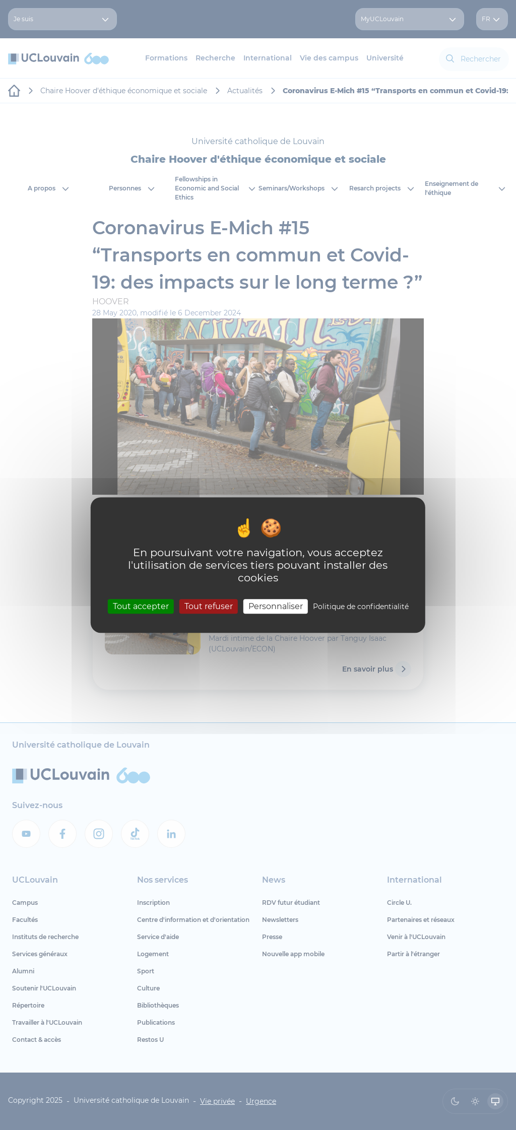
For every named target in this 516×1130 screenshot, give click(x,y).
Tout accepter (141, 606)
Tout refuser (208, 606)
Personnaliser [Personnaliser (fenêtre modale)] (275, 606)
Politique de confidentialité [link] (361, 606)
